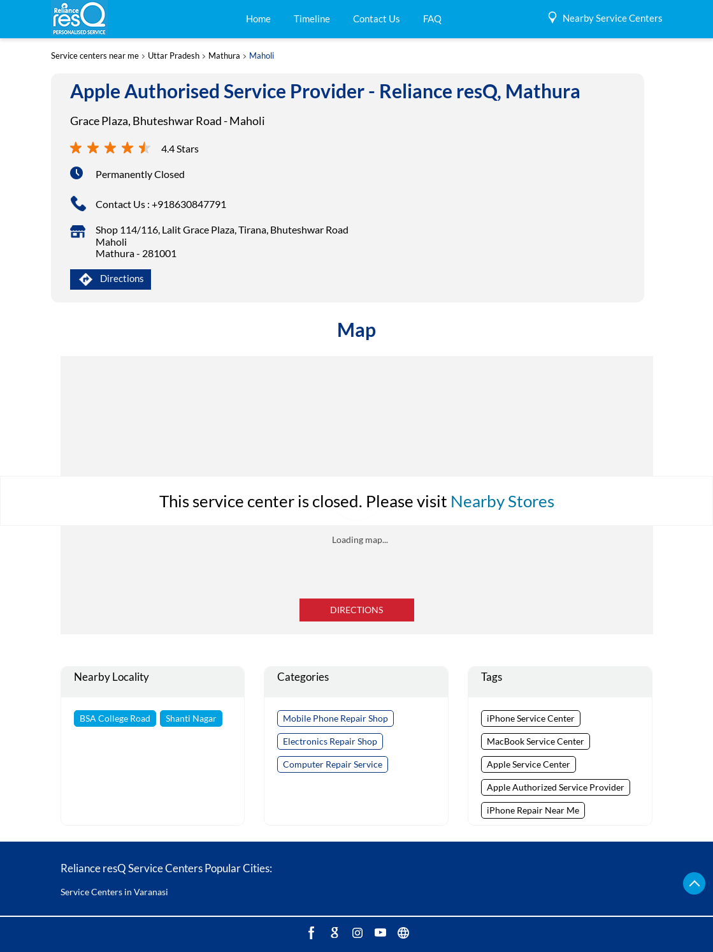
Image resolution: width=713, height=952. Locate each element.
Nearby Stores (502, 501)
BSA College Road (115, 718)
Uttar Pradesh (173, 56)
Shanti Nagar (191, 718)
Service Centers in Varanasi (114, 891)
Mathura (224, 56)
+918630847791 (189, 204)
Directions (356, 609)
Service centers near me (95, 56)
